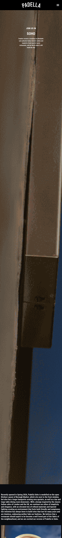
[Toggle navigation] (58, 5)
